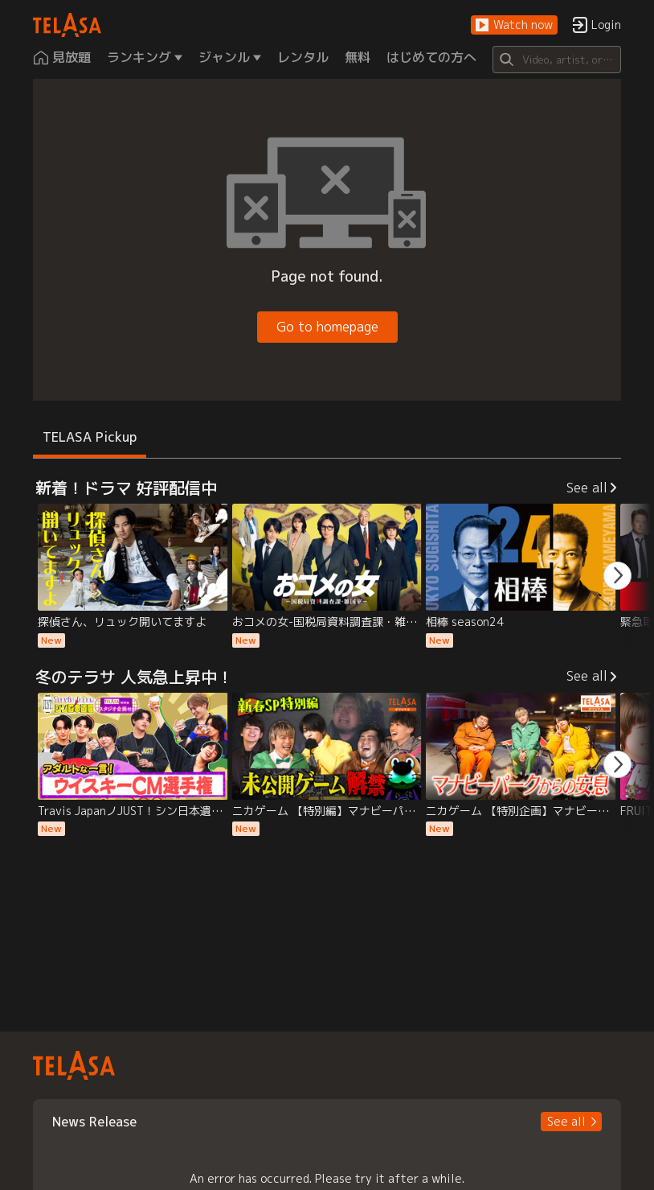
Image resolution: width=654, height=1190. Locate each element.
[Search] (557, 59)
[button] (514, 25)
